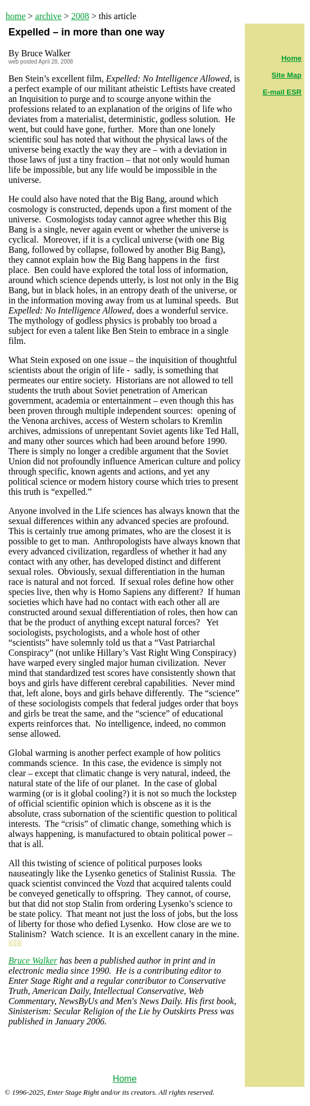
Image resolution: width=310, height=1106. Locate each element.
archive (48, 16)
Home (125, 1078)
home (16, 16)
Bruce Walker (32, 960)
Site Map (287, 75)
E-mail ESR (282, 92)
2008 (80, 16)
